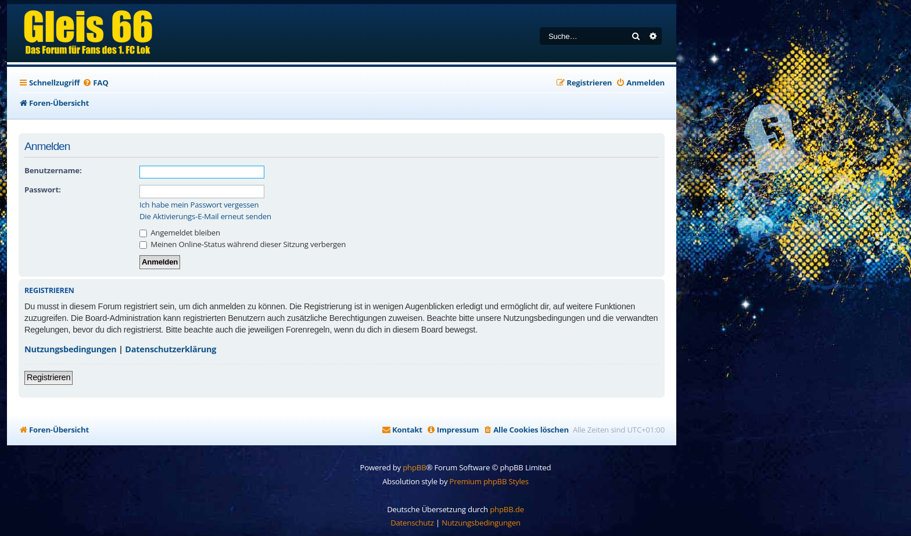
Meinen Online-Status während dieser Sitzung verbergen (242, 244)
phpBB (414, 467)
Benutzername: (52, 170)
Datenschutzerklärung (170, 349)
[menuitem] (95, 82)
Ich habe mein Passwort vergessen (199, 205)
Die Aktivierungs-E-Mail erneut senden (205, 216)
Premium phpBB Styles (489, 481)
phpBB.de (507, 509)
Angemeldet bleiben (179, 232)
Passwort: (42, 189)
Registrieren (48, 377)
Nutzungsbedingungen (70, 349)
